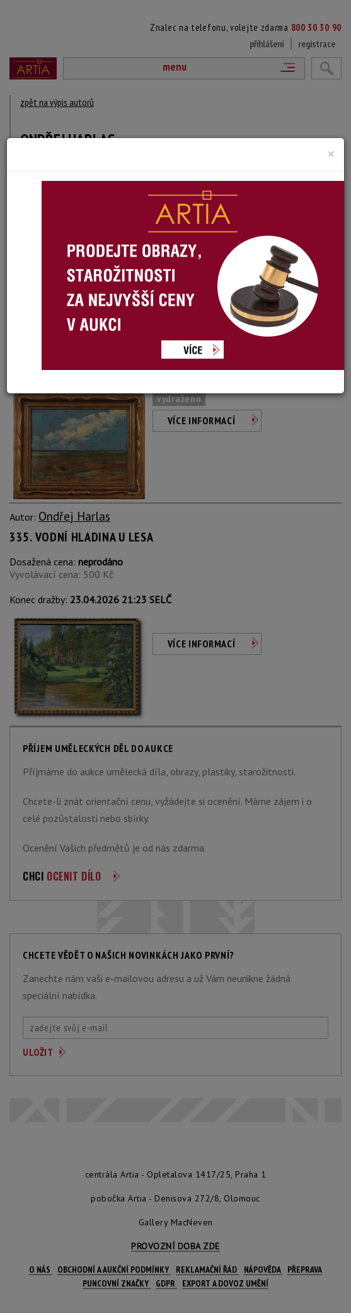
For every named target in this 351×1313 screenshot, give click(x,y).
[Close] (331, 153)
